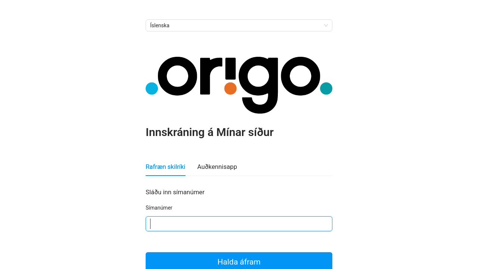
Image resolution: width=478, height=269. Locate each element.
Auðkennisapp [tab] (217, 166)
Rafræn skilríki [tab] (165, 166)
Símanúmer (159, 208)
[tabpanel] (239, 209)
